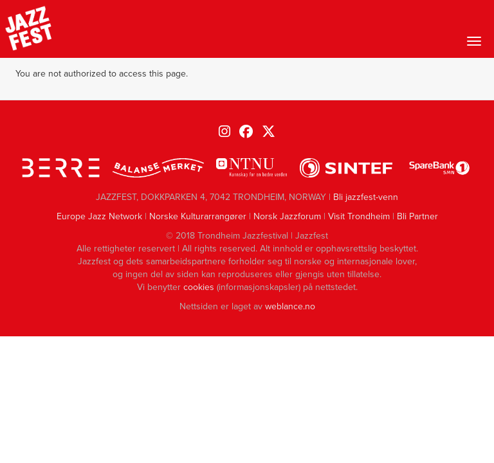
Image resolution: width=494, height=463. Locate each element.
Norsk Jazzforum (287, 216)
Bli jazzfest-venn (365, 197)
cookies (198, 287)
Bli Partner (417, 216)
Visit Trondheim (359, 216)
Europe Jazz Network (99, 216)
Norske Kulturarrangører (197, 216)
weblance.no (290, 306)
